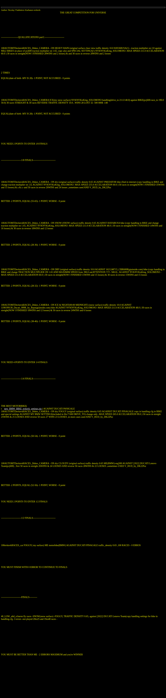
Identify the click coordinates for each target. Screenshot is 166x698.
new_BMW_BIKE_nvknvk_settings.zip (23, 408)
